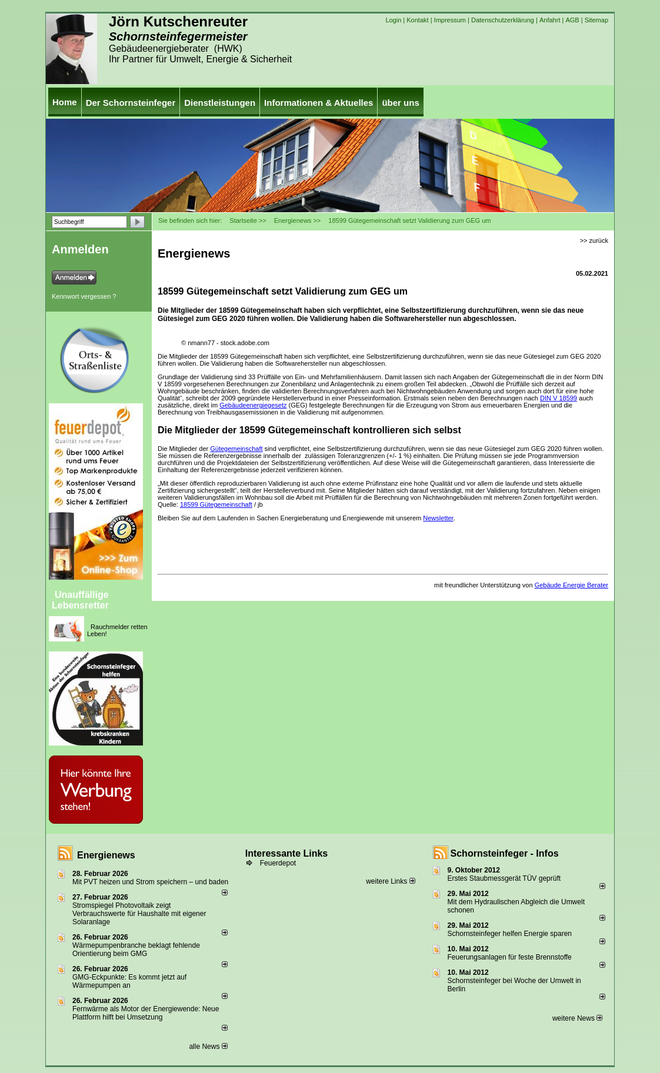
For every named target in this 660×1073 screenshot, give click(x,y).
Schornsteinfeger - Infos (505, 853)
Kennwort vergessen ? (84, 296)
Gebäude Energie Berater (571, 585)
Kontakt (417, 20)
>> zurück (594, 240)
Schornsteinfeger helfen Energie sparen (510, 934)
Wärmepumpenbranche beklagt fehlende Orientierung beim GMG (136, 949)
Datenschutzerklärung (502, 20)
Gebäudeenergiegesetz (252, 405)
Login (393, 20)
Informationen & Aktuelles (318, 103)
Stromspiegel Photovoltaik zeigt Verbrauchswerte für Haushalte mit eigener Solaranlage (139, 913)
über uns (400, 103)
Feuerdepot (278, 863)
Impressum (450, 20)
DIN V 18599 (558, 398)
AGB (572, 20)
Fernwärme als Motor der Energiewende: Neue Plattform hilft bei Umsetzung (145, 1013)
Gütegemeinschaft (236, 448)
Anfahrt (549, 20)
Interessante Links (286, 853)
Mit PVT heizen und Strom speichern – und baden (150, 882)
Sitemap (596, 20)
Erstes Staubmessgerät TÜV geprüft (504, 878)
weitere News (577, 1018)
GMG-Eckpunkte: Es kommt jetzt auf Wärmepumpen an (129, 981)
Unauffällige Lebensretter (80, 600)
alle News (208, 1046)
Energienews (106, 855)
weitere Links (390, 881)
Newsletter (438, 518)
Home (64, 102)
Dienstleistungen (219, 103)
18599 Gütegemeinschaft (216, 504)
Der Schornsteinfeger (131, 103)
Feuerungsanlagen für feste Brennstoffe (510, 957)
